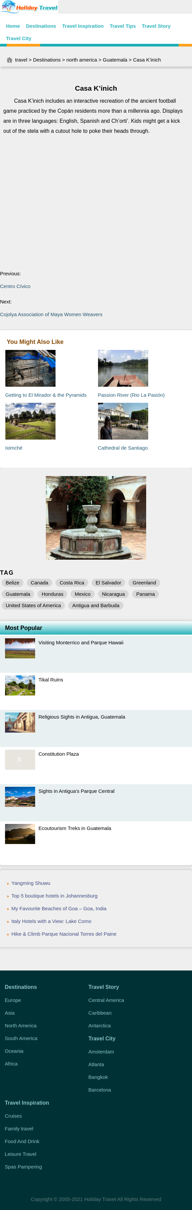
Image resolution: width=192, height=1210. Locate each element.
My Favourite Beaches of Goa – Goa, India (58, 908)
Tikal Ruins (50, 679)
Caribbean (99, 1013)
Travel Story (156, 26)
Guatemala (115, 60)
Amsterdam (101, 1051)
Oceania (14, 1051)
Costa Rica (72, 582)
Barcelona (99, 1090)
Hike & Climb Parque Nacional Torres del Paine (63, 934)
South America (21, 1038)
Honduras (52, 594)
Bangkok (98, 1077)
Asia (9, 1013)
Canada (40, 582)
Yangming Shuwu (30, 883)
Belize (12, 582)
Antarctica (99, 1025)
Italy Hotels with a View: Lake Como (51, 921)
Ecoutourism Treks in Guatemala (74, 828)
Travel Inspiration (83, 26)
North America (20, 1025)
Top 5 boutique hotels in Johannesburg (54, 896)
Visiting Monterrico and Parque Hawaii (80, 642)
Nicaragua (113, 594)
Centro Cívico (15, 286)
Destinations (41, 26)
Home (13, 26)
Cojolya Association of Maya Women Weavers (51, 314)
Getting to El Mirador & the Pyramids (46, 395)
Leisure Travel (20, 1154)
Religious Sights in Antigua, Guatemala (81, 717)
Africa (11, 1063)
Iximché (14, 448)
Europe (13, 1000)
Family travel (19, 1128)
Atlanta (96, 1064)
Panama (145, 594)
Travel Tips (123, 26)
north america (81, 60)
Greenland (144, 582)
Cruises (13, 1116)
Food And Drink (22, 1141)
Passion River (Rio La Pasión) (131, 395)
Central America (106, 1000)
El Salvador (108, 582)
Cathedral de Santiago (123, 448)
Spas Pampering (23, 1167)
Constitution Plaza (58, 754)
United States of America (33, 605)
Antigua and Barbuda (95, 605)
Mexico (83, 594)
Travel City (18, 38)
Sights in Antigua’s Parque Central (76, 791)
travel (21, 60)
